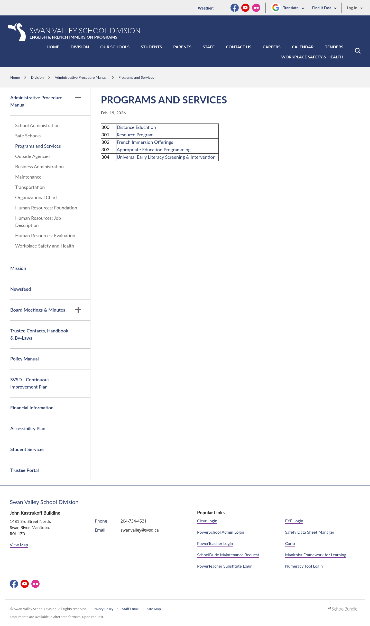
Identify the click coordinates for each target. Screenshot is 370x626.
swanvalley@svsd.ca (140, 530)
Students (151, 46)
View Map (19, 544)
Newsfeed (20, 289)
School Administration (37, 125)
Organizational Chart (36, 197)
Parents (182, 46)
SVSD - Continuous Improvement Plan (30, 383)
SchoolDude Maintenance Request (228, 554)
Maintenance (28, 177)
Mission (18, 268)
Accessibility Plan (27, 428)
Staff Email (130, 608)
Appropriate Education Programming (154, 149)
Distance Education (136, 127)
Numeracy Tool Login (304, 565)
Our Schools (115, 46)
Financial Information (31, 407)
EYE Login (294, 520)
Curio (290, 543)
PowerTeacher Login (215, 543)
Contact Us (238, 46)
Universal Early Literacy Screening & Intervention (166, 157)
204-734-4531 (134, 521)
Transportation (30, 187)
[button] (357, 51)
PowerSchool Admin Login (220, 532)
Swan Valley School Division (44, 501)
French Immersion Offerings (145, 142)
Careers (271, 46)
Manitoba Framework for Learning (315, 554)
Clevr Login (207, 520)
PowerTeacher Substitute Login (225, 565)
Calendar (303, 46)
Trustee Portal (24, 470)
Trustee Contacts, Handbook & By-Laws (39, 334)
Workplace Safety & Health (312, 56)
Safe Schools (28, 135)
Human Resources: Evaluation (45, 235)
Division (80, 46)
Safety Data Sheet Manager (309, 532)
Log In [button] (355, 7)
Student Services (27, 449)
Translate (293, 7)
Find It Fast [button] (324, 7)
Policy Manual (24, 359)
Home (53, 46)
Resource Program (135, 134)
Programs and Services (38, 146)
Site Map (154, 608)
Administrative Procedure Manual (45, 101)
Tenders (334, 46)
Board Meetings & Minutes (45, 310)
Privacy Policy (102, 608)
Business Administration (39, 166)
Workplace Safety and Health (44, 246)
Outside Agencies (33, 156)
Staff (209, 46)
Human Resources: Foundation (46, 207)
